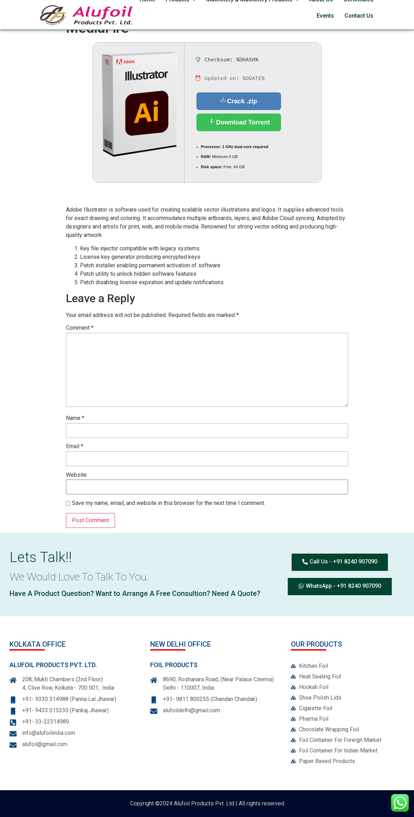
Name (75, 418)
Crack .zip (238, 100)
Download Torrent (238, 121)
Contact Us (359, 15)
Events (325, 15)
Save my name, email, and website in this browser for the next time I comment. (168, 503)
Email (74, 447)
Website (76, 475)
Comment (79, 328)
